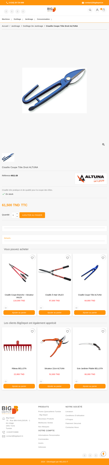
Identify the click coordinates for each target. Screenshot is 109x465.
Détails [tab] (7, 238)
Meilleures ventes (45, 423)
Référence (6, 176)
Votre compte (46, 430)
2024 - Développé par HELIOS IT (54, 462)
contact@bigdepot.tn (92, 3)
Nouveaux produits (46, 419)
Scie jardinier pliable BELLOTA (90, 368)
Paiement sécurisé (73, 423)
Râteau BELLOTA (19, 368)
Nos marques (43, 427)
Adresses (42, 447)
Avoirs (40, 443)
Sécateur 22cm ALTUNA (54, 368)
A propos (69, 419)
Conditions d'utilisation (75, 415)
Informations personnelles (49, 435)
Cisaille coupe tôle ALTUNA (89, 295)
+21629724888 (12, 432)
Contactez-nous (72, 427)
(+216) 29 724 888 (15, 3)
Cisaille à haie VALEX (54, 295)
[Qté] (13, 215)
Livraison (69, 412)
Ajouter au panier (32, 215)
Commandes (43, 439)
